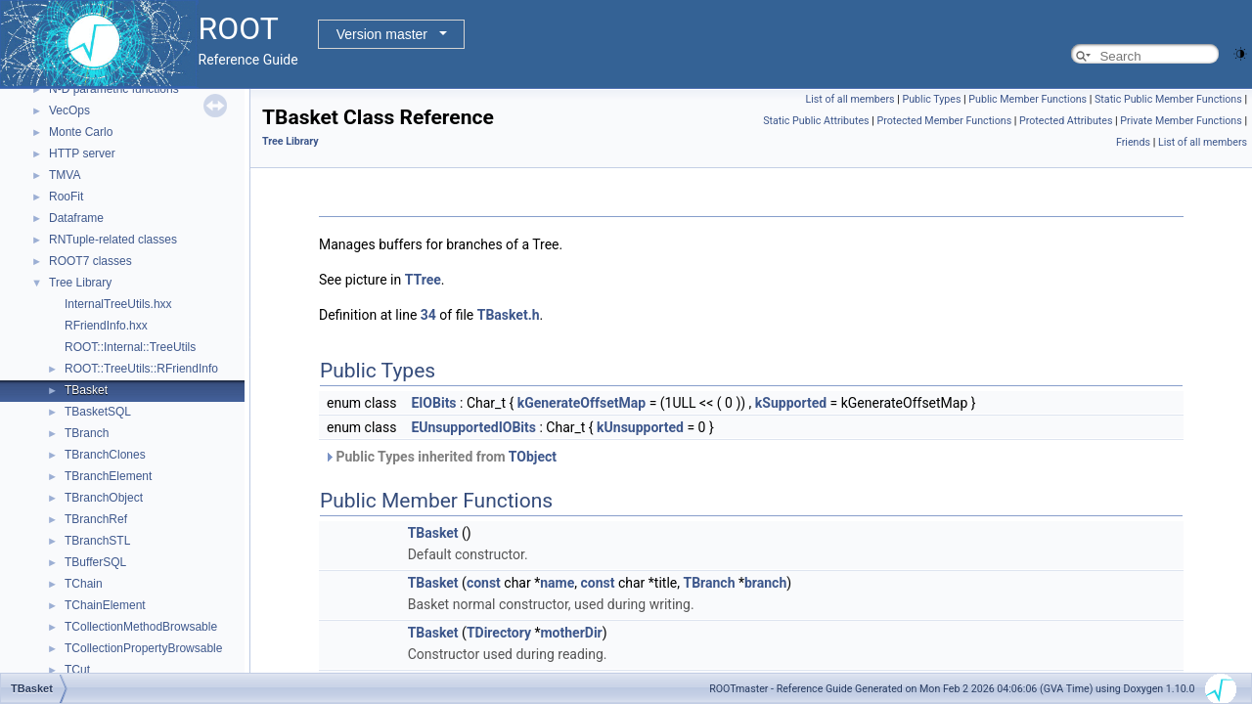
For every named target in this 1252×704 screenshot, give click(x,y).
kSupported (791, 403)
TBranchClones (105, 455)
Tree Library (80, 282)
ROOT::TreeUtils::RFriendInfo (141, 368)
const (484, 583)
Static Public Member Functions (1168, 99)
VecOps (69, 110)
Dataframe (76, 218)
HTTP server (82, 153)
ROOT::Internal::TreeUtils (130, 347)
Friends (1133, 142)
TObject (533, 456)
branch (765, 583)
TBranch (87, 433)
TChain (84, 584)
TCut (77, 670)
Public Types (931, 99)
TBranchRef (96, 519)
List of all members (849, 99)
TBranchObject (104, 498)
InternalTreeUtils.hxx (118, 304)
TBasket (86, 390)
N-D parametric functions (114, 89)
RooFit (66, 196)
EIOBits (433, 403)
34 (428, 315)
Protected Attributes (1065, 120)
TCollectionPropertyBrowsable (143, 648)
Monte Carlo (80, 132)
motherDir (571, 632)
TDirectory (499, 632)
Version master (381, 34)
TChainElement (105, 605)
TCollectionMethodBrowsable (141, 627)
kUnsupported (640, 427)
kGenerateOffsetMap (581, 403)
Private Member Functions (1180, 120)
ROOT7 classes (90, 261)
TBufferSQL (95, 562)
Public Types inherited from (440, 456)
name (557, 583)
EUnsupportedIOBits (473, 427)
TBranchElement (108, 476)
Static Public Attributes (816, 120)
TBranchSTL (97, 541)
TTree (423, 279)
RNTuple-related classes (113, 239)
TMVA (64, 175)
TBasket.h (508, 315)
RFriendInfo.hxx (106, 325)
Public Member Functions (1027, 99)
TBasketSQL (98, 411)
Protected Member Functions (944, 120)
